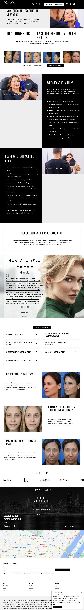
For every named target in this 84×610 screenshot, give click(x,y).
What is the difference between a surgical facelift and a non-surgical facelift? (57, 335)
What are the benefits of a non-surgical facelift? (18, 352)
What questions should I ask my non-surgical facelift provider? (56, 343)
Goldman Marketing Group (41, 600)
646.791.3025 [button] (49, 4)
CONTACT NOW (42, 514)
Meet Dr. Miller (5, 585)
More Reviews (24, 312)
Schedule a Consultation (55, 65)
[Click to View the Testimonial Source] (24, 286)
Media (4, 590)
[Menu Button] (78, 3)
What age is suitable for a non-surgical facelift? (18, 361)
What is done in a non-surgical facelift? (55, 352)
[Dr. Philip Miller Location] (14, 523)
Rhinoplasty (31, 585)
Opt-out (65, 606)
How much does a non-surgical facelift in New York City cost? (19, 343)
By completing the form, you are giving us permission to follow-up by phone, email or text (27, 573)
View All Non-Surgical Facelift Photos (32, 65)
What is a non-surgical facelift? (14, 335)
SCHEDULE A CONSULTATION (42, 327)
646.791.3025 (70, 526)
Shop (56, 585)
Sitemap (50, 600)
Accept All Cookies (57, 606)
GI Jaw (30, 590)
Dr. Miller (6, 600)
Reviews (4, 588)
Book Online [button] (59, 4)
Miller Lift (31, 588)
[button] (33, 4)
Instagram (57, 588)
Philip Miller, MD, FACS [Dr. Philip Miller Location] (11, 515)
